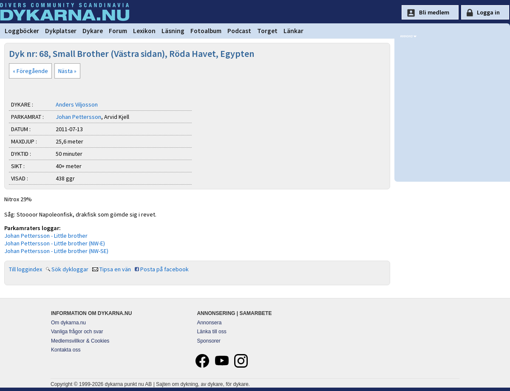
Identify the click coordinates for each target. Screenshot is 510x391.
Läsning (173, 31)
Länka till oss (211, 332)
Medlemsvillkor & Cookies (80, 341)
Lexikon (144, 31)
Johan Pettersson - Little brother (46, 235)
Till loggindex (25, 269)
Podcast (239, 31)
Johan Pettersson (78, 117)
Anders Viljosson (77, 104)
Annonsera (209, 323)
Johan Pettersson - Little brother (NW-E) (54, 243)
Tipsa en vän (115, 269)
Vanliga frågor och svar (77, 332)
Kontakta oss (65, 350)
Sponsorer (208, 341)
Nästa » (67, 71)
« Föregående (30, 71)
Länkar (293, 31)
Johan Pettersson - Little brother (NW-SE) (56, 251)
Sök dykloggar (69, 269)
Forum (118, 31)
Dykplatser (60, 31)
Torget (267, 31)
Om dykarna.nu (68, 323)
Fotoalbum (205, 31)
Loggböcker (22, 31)
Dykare (92, 31)
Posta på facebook (164, 269)
